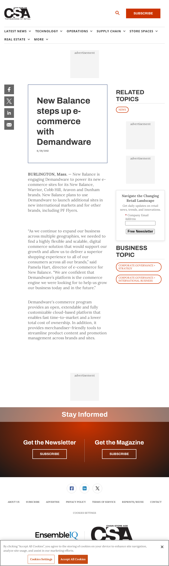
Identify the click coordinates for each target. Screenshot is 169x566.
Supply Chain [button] (109, 31)
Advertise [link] (52, 501)
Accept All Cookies (73, 559)
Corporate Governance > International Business (137, 279)
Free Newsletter (140, 231)
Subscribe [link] (33, 501)
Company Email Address (137, 217)
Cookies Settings (84, 513)
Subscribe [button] (49, 454)
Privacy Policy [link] (76, 501)
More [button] (39, 39)
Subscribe (143, 13)
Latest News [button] (15, 31)
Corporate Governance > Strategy (137, 267)
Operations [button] (77, 31)
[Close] (162, 547)
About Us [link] (14, 501)
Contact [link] (155, 501)
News (122, 109)
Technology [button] (46, 31)
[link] (9, 89)
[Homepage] (17, 13)
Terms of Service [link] (104, 501)
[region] (84, 553)
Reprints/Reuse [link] (133, 501)
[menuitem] (19, 31)
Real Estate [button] (15, 39)
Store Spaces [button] (141, 31)
